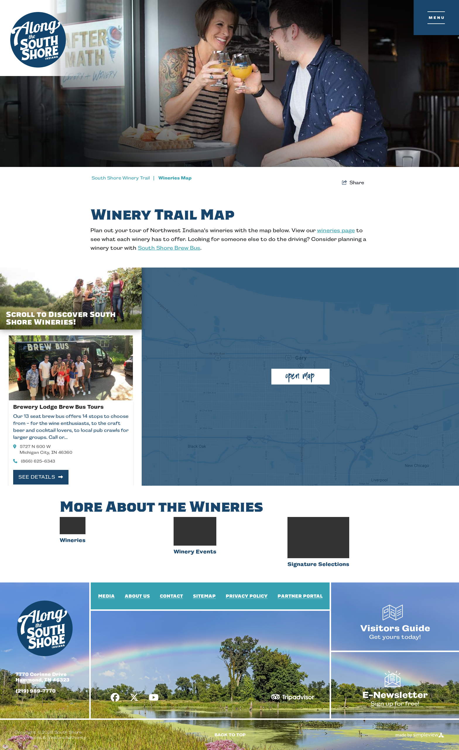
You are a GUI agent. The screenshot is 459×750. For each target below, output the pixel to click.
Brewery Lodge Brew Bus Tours (58, 407)
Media (106, 629)
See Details (40, 477)
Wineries (72, 598)
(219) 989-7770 (36, 724)
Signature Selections (318, 598)
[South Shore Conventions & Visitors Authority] (38, 40)
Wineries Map (174, 178)
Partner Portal (300, 629)
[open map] (300, 377)
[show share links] (353, 182)
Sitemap (204, 629)
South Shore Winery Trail (124, 177)
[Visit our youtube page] (154, 731)
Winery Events (195, 598)
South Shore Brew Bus (169, 248)
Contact (171, 629)
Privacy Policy (247, 629)
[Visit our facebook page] (115, 731)
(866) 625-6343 (34, 461)
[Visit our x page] (134, 731)
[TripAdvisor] (292, 728)
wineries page (336, 230)
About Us (137, 629)
